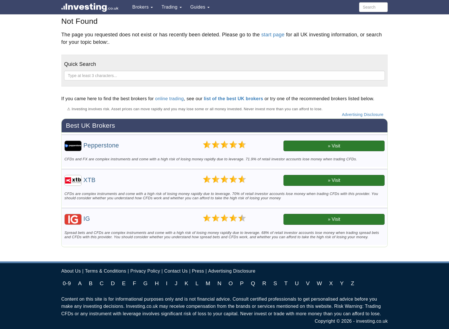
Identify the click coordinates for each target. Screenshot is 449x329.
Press (198, 271)
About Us (71, 271)
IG (77, 218)
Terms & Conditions (105, 271)
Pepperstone (91, 145)
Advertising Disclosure (362, 114)
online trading (169, 98)
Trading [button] (172, 7)
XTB (80, 180)
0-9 (67, 283)
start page (272, 35)
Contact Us (176, 271)
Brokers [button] (142, 7)
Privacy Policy (145, 271)
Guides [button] (200, 7)
